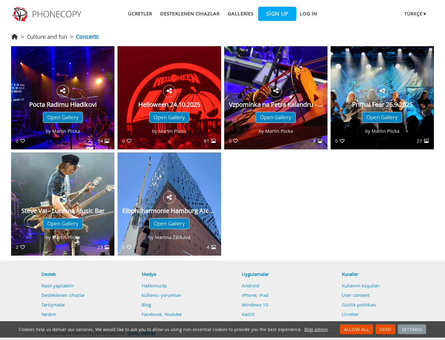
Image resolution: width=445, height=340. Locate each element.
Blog (146, 305)
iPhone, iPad (255, 295)
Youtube (173, 314)
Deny (385, 329)
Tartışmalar (53, 305)
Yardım (48, 314)
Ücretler (140, 13)
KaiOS (248, 314)
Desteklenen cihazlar (190, 13)
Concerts (87, 36)
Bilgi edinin (316, 329)
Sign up (277, 13)
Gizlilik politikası (359, 305)
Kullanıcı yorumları (162, 295)
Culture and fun (47, 36)
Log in (308, 13)
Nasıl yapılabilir (57, 285)
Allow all (356, 329)
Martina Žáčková (172, 237)
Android (250, 285)
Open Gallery (63, 117)
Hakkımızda (154, 285)
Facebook (152, 314)
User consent (355, 295)
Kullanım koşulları (361, 285)
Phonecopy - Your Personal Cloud (47, 14)
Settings (412, 329)
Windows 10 (255, 305)
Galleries (240, 13)
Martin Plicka (66, 131)
